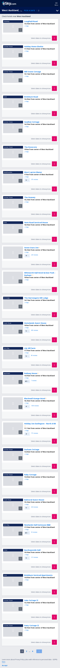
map (26, 26)
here (3, 662)
